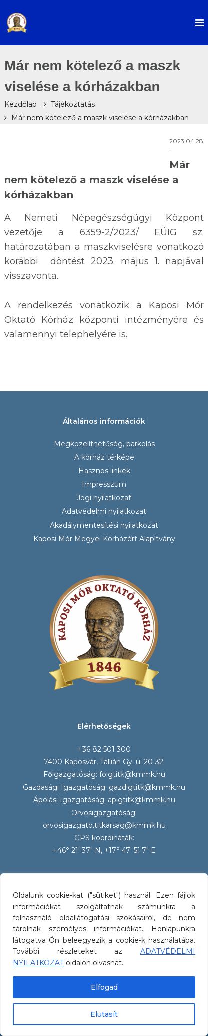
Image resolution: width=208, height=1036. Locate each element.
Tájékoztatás (73, 104)
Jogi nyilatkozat (104, 497)
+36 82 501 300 (104, 749)
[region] (104, 954)
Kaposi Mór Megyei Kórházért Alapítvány (104, 538)
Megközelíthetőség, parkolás (104, 443)
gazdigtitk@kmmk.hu (147, 787)
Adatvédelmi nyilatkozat (104, 511)
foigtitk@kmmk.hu (132, 774)
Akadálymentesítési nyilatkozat (104, 525)
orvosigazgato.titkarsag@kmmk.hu (104, 825)
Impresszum (104, 484)
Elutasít (104, 1014)
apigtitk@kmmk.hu (141, 799)
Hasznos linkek (104, 470)
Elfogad (104, 987)
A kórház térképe (104, 457)
